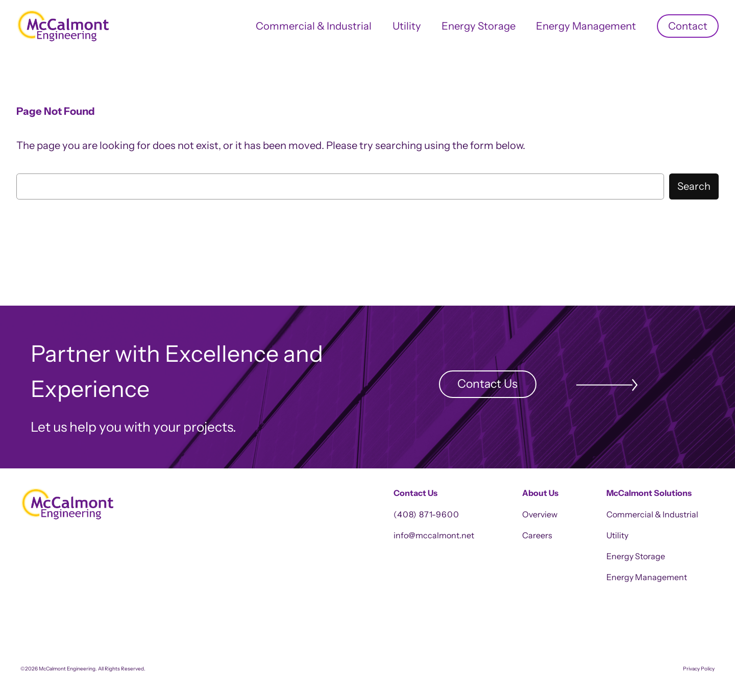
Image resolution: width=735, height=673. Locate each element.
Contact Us (487, 384)
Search (693, 186)
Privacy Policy (699, 668)
